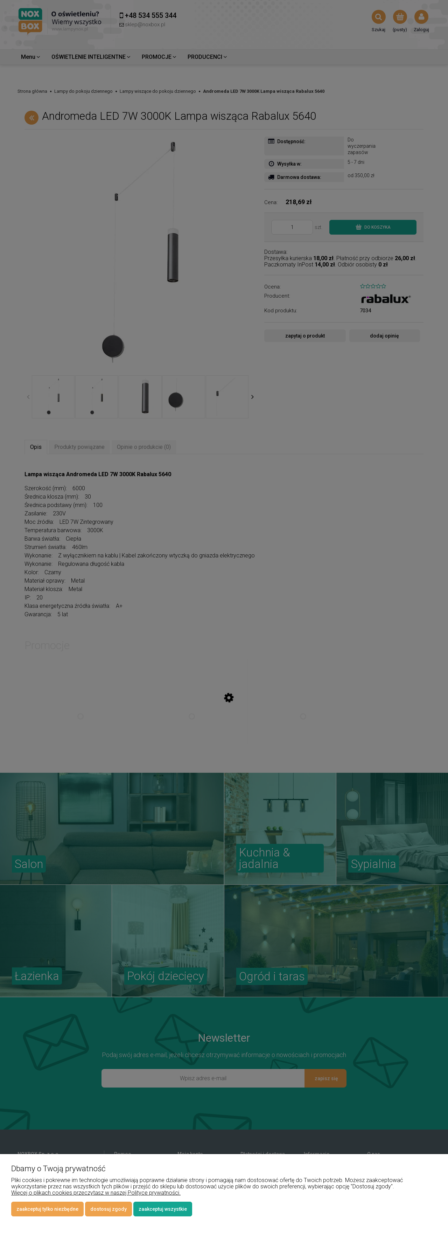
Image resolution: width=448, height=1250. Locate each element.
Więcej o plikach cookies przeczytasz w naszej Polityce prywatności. (96, 1192)
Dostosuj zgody (108, 1209)
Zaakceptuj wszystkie (163, 1209)
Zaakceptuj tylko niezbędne (47, 1209)
